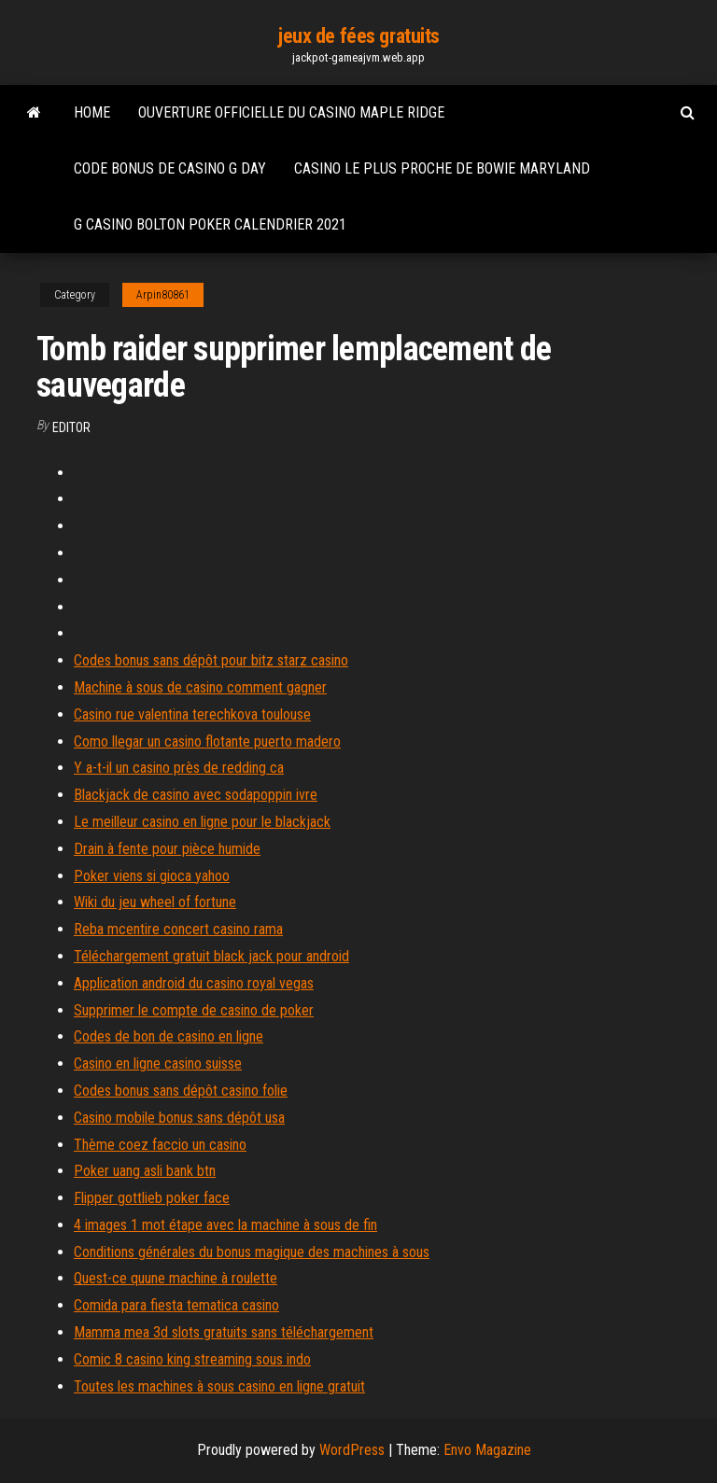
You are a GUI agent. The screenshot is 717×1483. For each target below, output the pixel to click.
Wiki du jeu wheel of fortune (155, 902)
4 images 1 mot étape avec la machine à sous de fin (225, 1225)
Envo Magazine (487, 1450)
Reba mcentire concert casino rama (178, 929)
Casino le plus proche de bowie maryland (442, 168)
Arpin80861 (163, 294)
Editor (71, 427)
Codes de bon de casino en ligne (168, 1036)
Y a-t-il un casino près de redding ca (179, 767)
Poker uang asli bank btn (145, 1171)
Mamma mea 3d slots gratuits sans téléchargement (223, 1332)
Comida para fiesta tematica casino (176, 1305)
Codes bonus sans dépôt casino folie (181, 1090)
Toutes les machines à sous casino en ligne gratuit (219, 1386)
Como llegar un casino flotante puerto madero (207, 741)
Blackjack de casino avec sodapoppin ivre (195, 795)
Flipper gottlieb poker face (152, 1198)
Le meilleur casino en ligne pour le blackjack (202, 822)
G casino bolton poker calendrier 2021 (210, 224)
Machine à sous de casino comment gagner (200, 687)
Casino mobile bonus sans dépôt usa (179, 1117)
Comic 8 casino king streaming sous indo (192, 1359)
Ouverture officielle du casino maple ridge (291, 112)
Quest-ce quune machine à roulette (175, 1278)
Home (92, 112)
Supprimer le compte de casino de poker (194, 1010)
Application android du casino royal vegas (194, 983)
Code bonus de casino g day (170, 168)
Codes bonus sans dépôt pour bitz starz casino (211, 660)
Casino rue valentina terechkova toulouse (192, 714)
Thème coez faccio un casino (160, 1145)
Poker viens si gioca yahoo (152, 876)
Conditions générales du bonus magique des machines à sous (251, 1252)
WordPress (352, 1450)
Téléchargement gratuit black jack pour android (211, 956)
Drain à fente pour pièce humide (167, 849)
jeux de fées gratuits (358, 36)
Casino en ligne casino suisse (158, 1063)
